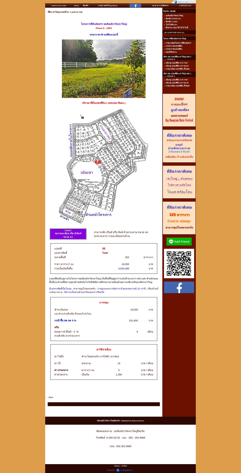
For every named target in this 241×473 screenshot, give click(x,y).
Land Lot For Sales (58, 6)
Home (76, 6)
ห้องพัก (85, 6)
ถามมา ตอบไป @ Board (107, 6)
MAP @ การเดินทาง (160, 6)
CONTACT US (185, 6)
